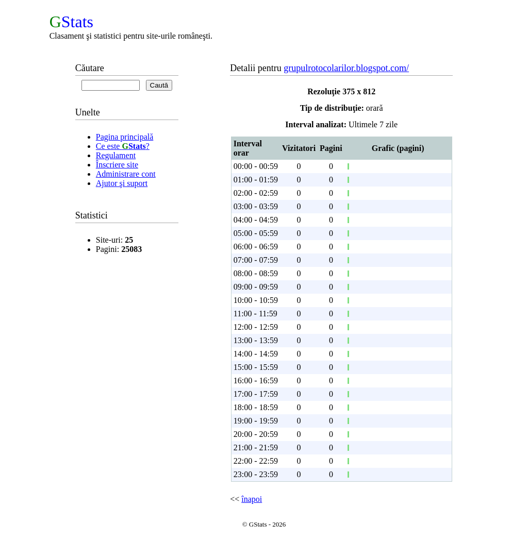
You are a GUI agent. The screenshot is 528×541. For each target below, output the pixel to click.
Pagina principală (125, 136)
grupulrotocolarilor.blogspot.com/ (346, 68)
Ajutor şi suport (121, 183)
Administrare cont (126, 174)
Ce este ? (123, 146)
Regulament (116, 155)
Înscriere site (117, 164)
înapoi (251, 499)
